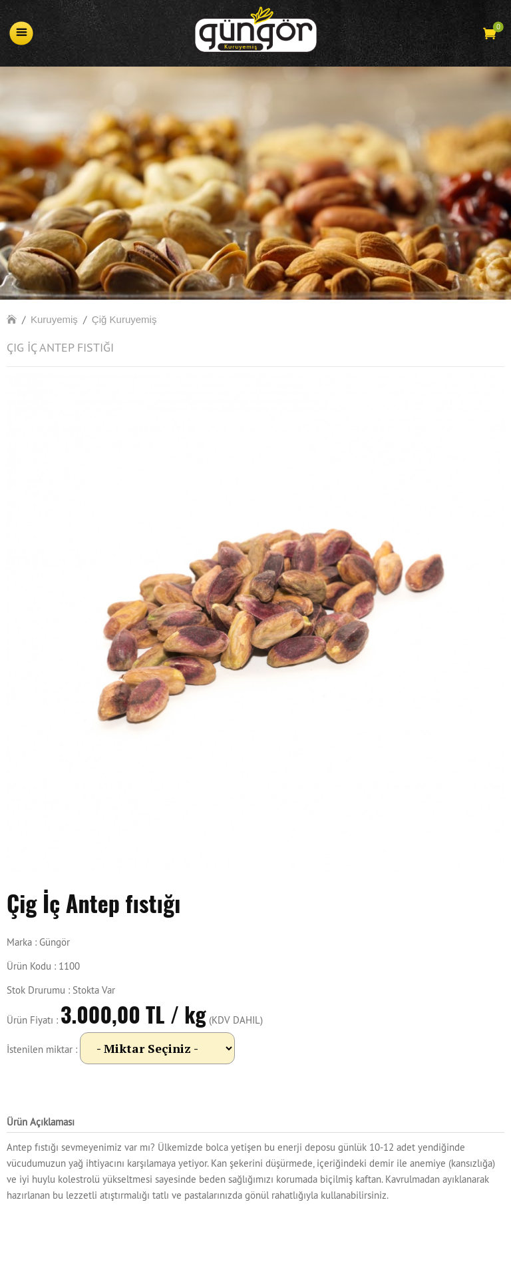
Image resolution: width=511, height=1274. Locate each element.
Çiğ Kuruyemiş (124, 319)
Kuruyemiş (54, 319)
